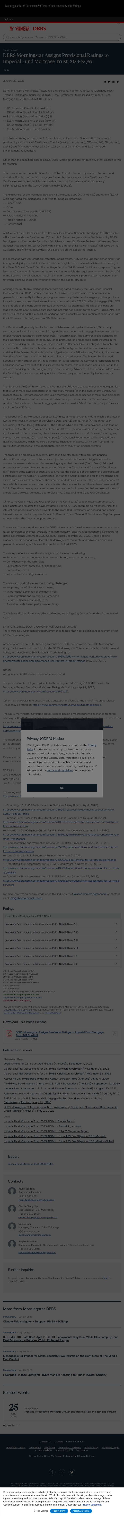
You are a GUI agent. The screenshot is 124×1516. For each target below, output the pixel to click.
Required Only (59, 1511)
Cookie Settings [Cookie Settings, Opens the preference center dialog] (41, 1511)
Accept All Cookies (81, 1511)
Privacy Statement (91, 1504)
